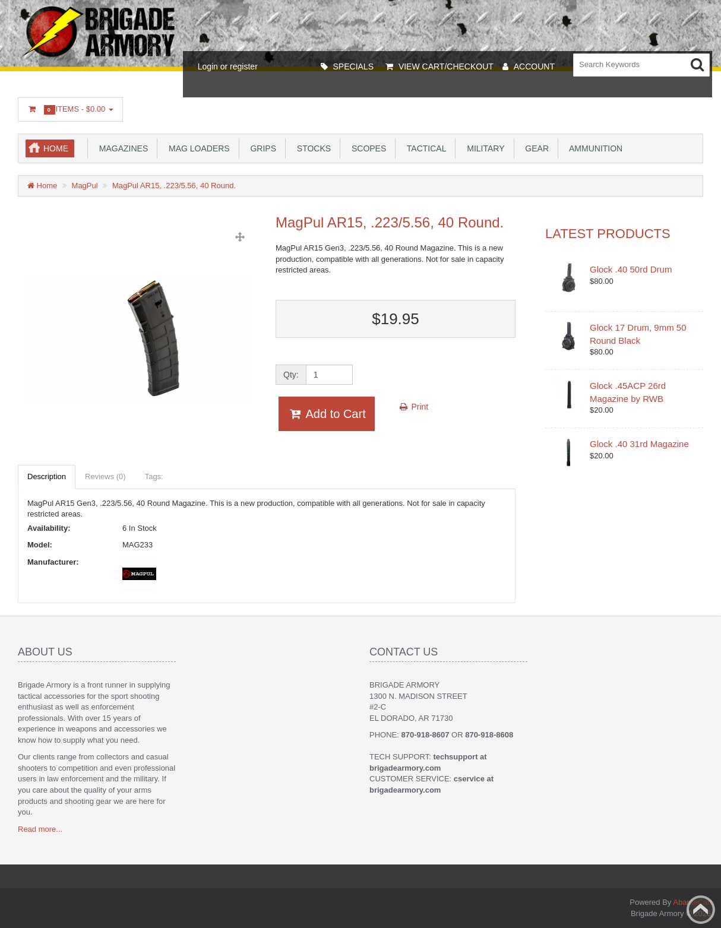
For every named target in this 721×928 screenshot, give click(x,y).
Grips (261, 148)
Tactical (424, 148)
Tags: (154, 476)
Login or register (228, 66)
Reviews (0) (105, 476)
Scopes (366, 148)
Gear (535, 148)
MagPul (85, 185)
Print (414, 406)
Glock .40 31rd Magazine (639, 444)
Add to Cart (326, 413)
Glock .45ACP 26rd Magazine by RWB (628, 392)
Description (46, 476)
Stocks (311, 148)
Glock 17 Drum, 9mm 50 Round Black (638, 333)
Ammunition (593, 148)
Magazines (121, 148)
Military (483, 148)
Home (55, 148)
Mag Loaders (196, 148)
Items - (70, 109)
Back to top (701, 909)
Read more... (40, 829)
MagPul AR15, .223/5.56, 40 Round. (174, 185)
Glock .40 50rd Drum (631, 269)
